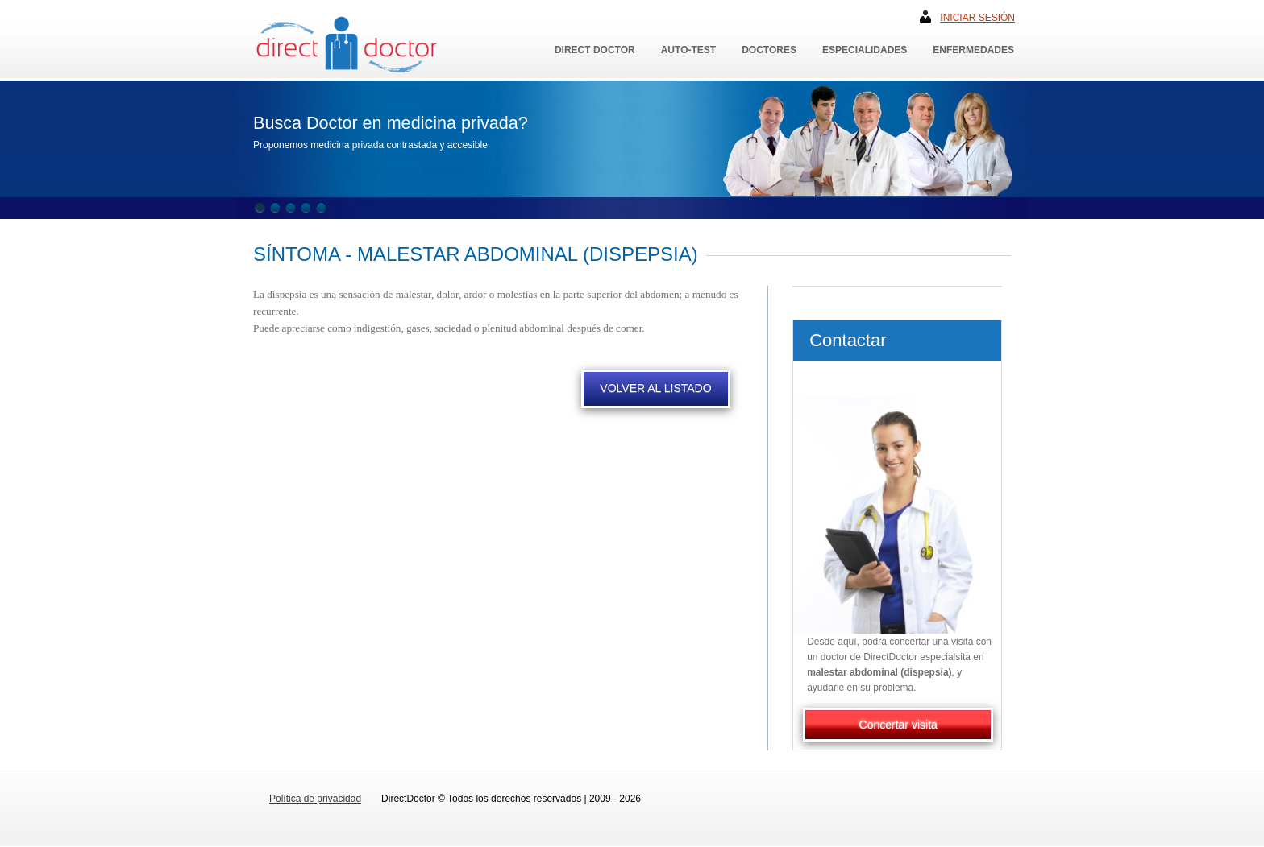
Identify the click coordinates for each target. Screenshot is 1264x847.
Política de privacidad (315, 798)
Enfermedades (973, 50)
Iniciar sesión (977, 17)
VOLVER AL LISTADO (655, 388)
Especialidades (864, 50)
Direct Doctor (595, 50)
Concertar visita (898, 724)
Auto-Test (688, 50)
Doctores (769, 50)
